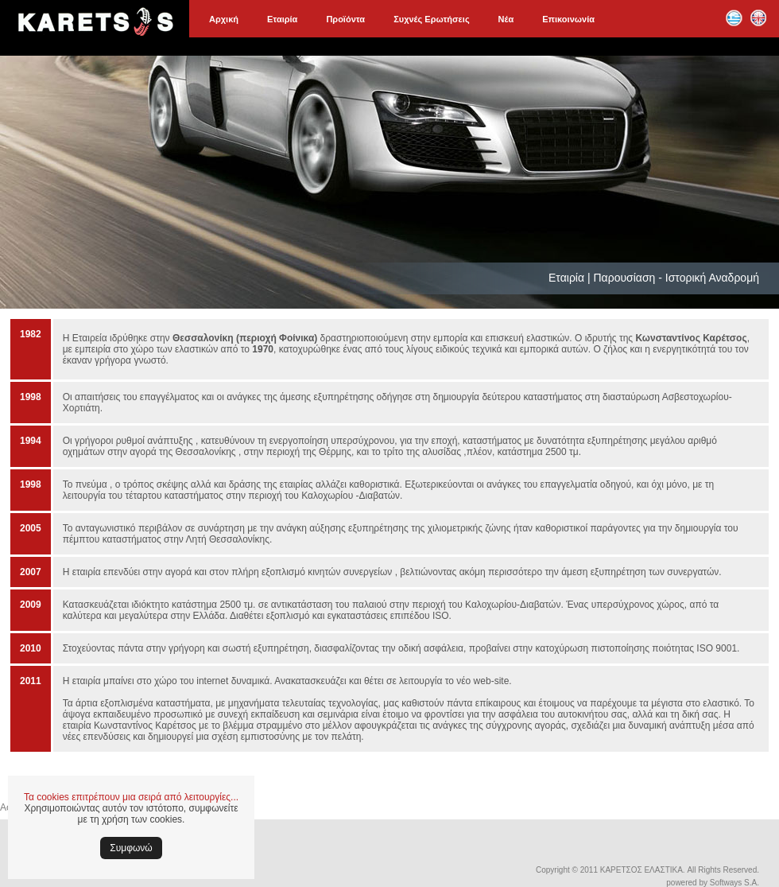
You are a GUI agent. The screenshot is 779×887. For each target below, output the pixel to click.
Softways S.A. (734, 882)
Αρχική (223, 19)
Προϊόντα (345, 19)
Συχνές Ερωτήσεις (431, 19)
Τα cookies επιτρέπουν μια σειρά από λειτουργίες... (131, 797)
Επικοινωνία (568, 19)
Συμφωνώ (131, 848)
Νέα (506, 19)
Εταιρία (282, 19)
